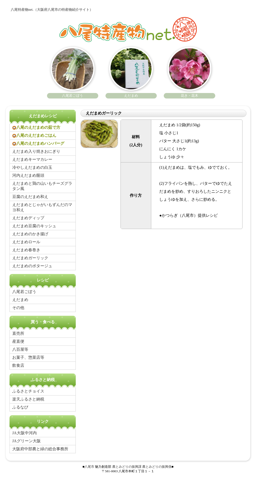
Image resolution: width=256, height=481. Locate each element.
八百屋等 (20, 349)
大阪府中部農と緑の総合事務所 (40, 449)
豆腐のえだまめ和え (30, 196)
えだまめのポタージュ (32, 266)
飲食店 (18, 365)
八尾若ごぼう (24, 292)
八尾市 (89, 466)
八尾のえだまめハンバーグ (38, 143)
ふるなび (20, 407)
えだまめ (20, 300)
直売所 (18, 333)
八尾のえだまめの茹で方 (36, 127)
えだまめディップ (28, 218)
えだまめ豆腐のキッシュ (34, 226)
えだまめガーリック (30, 258)
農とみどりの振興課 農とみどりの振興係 (142, 466)
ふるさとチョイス (28, 391)
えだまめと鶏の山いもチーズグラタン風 (42, 186)
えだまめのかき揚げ (30, 234)
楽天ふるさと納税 (28, 399)
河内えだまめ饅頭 (28, 175)
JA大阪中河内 (24, 433)
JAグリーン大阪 (26, 441)
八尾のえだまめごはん (34, 135)
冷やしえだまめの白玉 (32, 167)
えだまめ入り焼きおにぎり (36, 151)
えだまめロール (26, 242)
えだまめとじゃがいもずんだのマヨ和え (42, 207)
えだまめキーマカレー (32, 159)
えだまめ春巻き (26, 250)
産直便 (18, 341)
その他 (18, 308)
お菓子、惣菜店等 (28, 357)
